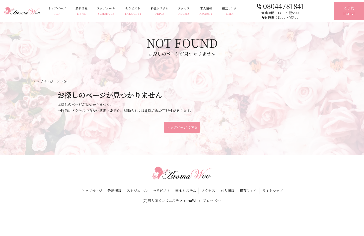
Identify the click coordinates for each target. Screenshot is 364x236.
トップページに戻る (182, 127)
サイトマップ (272, 190)
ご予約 (347, 11)
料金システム (170, 11)
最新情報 (87, 11)
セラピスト (142, 11)
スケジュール (113, 11)
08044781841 (296, 5)
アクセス (196, 11)
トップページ (61, 11)
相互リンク (245, 11)
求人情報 (220, 11)
